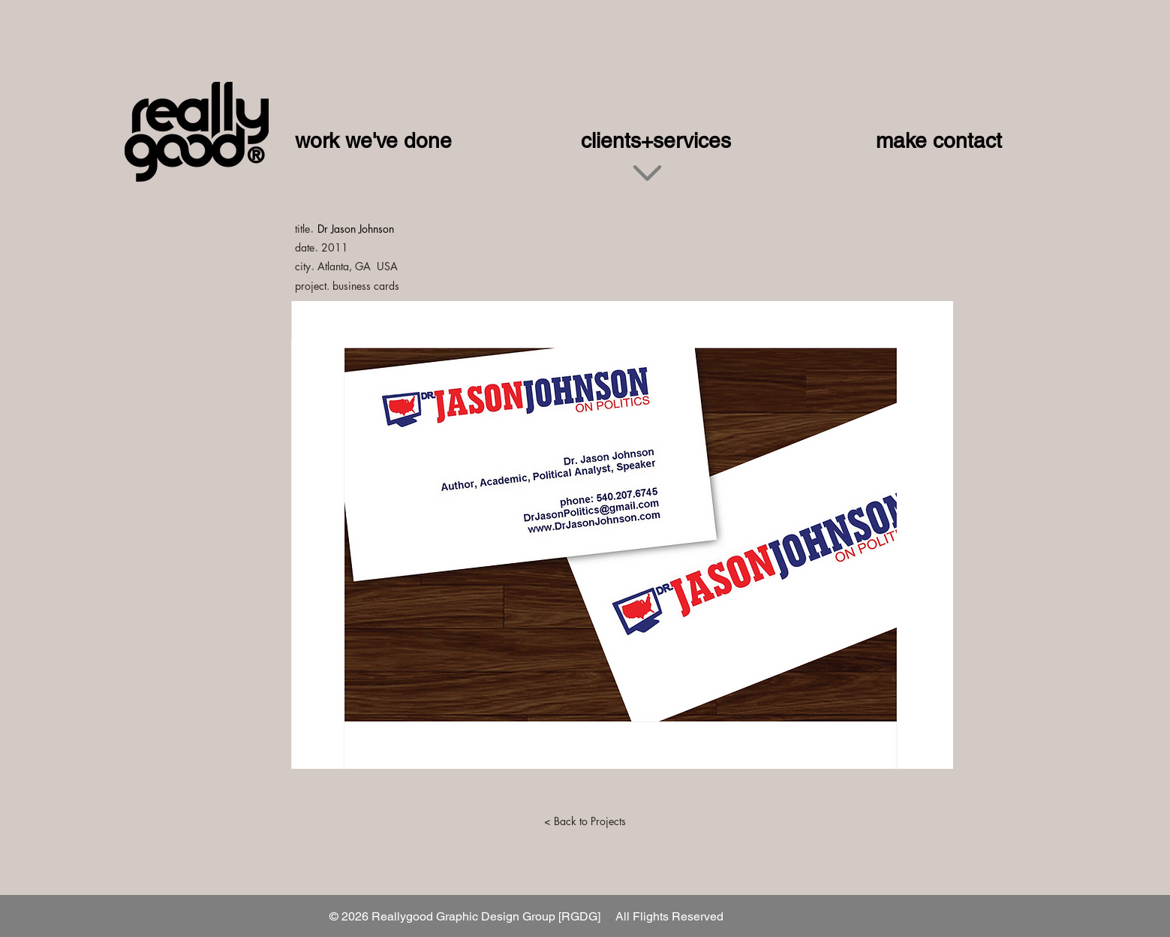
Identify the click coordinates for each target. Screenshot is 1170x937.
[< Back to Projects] (585, 821)
